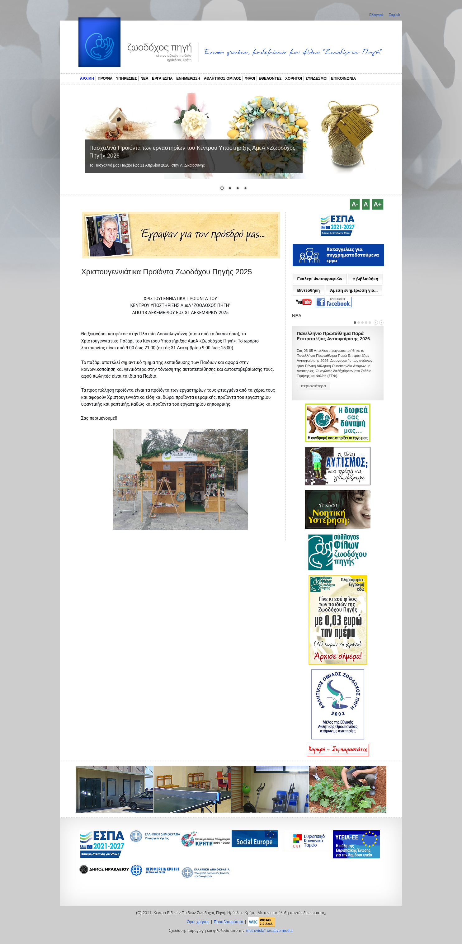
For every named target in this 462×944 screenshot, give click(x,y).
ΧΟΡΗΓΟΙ (293, 78)
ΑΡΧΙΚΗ (87, 78)
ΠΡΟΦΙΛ (105, 78)
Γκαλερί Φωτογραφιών (319, 278)
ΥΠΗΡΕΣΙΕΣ (126, 78)
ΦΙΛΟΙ (250, 78)
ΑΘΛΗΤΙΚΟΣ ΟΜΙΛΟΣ (222, 78)
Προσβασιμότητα (228, 922)
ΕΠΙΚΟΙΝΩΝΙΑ (343, 78)
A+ (378, 204)
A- (354, 204)
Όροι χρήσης (198, 922)
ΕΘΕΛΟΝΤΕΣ (270, 78)
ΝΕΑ (144, 78)
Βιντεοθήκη (308, 290)
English (394, 15)
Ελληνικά (376, 15)
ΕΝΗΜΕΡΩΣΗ (188, 78)
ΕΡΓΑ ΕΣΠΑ (162, 78)
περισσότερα (313, 386)
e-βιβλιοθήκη (365, 278)
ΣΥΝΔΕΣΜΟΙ (317, 78)
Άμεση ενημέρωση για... (354, 290)
